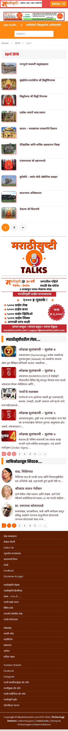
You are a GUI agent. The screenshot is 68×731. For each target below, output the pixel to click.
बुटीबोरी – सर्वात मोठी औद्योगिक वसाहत (38, 176)
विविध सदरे (8, 608)
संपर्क (6, 565)
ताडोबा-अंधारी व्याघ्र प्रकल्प (32, 112)
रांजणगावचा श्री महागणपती (32, 160)
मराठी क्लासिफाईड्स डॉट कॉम (16, 682)
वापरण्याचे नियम (10, 559)
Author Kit (9, 547)
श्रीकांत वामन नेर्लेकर (28, 488)
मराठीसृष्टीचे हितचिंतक (13, 590)
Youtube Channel (12, 665)
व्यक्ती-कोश (9, 633)
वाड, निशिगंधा (24, 471)
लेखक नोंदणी (9, 542)
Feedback (9, 570)
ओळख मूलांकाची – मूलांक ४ (37, 434)
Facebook (9, 670)
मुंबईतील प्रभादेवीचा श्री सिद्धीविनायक (37, 80)
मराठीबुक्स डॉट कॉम (12, 688)
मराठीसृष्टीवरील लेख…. (23, 340)
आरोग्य (7, 651)
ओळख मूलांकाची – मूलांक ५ (37, 413)
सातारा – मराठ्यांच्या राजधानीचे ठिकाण (38, 128)
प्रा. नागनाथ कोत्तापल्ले (29, 505)
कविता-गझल (9, 656)
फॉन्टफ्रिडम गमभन (11, 705)
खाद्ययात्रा (7, 645)
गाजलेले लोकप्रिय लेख (13, 613)
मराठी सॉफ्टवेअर (11, 619)
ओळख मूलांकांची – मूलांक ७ (37, 349)
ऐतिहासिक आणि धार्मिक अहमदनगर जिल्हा (40, 144)
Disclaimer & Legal (13, 576)
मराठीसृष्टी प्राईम (10, 699)
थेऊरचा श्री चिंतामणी (29, 209)
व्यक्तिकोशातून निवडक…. (24, 462)
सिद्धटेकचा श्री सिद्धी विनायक (33, 96)
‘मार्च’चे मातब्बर (28, 391)
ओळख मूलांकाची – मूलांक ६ (37, 370)
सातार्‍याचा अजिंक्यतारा (31, 193)
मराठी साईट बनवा (11, 602)
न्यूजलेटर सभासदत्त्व (12, 553)
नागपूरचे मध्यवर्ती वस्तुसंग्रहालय (34, 64)
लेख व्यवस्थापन (10, 536)
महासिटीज (8, 639)
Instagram (9, 676)
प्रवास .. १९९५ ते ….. (12, 596)
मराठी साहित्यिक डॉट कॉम (15, 693)
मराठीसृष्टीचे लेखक (12, 585)
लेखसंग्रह (7, 628)
